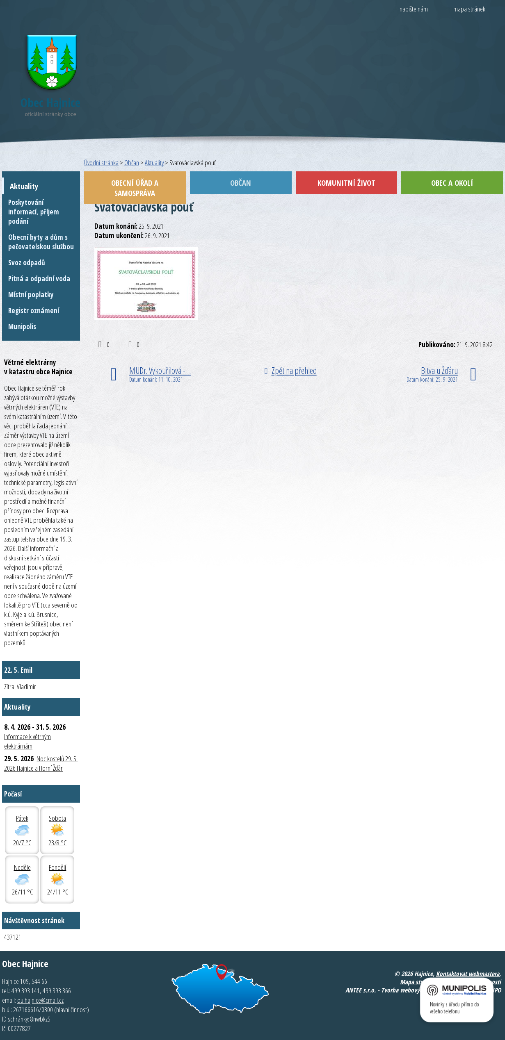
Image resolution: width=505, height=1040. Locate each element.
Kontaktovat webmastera (467, 973)
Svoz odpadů (26, 262)
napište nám (414, 9)
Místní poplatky (31, 294)
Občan (131, 162)
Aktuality (154, 162)
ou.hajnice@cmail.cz (40, 1000)
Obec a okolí (452, 183)
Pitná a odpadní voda (39, 278)
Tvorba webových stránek (413, 990)
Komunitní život (346, 183)
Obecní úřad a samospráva (134, 188)
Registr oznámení (33, 310)
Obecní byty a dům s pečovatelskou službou (41, 241)
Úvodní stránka (101, 162)
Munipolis (22, 326)
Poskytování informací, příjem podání (33, 212)
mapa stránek (469, 9)
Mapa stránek (417, 982)
